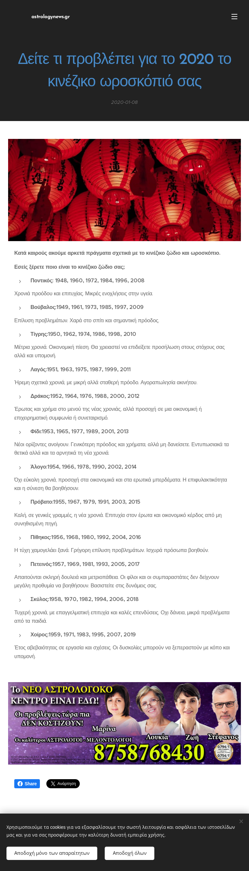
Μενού (234, 16)
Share (27, 783)
